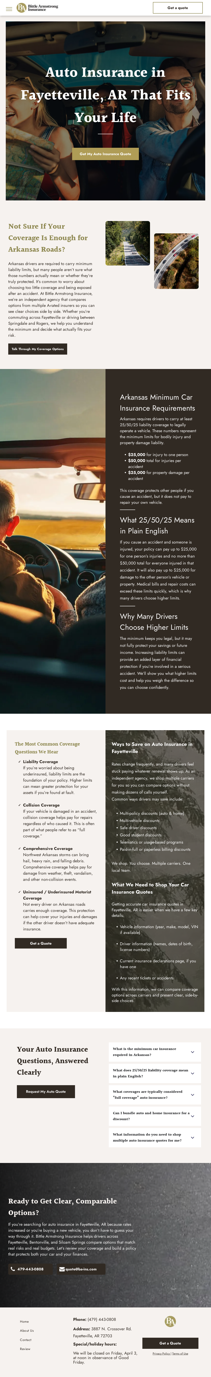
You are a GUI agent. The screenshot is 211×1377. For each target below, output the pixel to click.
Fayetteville (17, 1242)
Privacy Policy (161, 1353)
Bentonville (38, 1242)
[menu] (9, 9)
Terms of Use (180, 1353)
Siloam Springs (72, 1242)
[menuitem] (40, 1321)
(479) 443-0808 (102, 1319)
